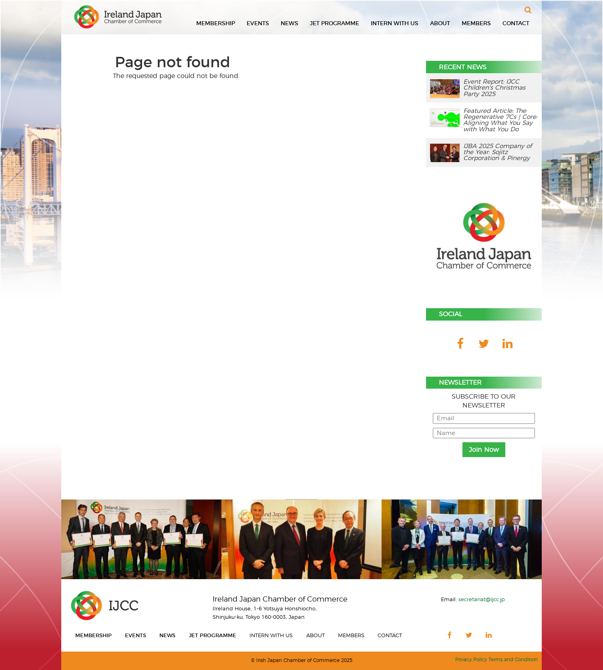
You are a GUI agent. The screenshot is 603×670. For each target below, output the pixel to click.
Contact (515, 23)
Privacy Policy (471, 660)
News (289, 23)
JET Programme (334, 23)
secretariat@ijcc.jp (481, 599)
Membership (215, 23)
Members (476, 23)
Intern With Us (394, 23)
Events (258, 23)
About (440, 23)
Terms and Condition (513, 660)
